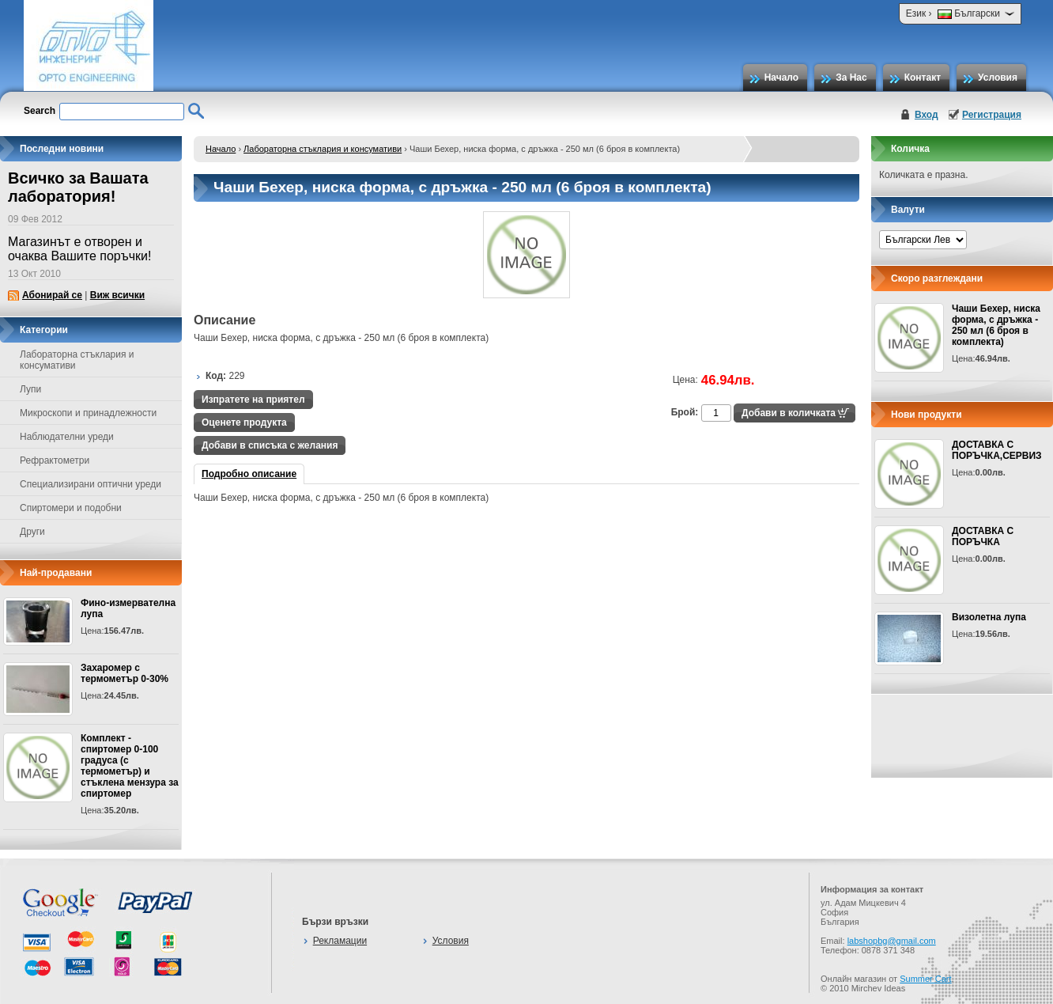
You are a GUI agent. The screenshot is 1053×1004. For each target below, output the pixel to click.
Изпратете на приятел (253, 399)
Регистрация (991, 114)
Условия (997, 77)
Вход (926, 114)
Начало (781, 77)
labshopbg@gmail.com (891, 940)
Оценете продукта (244, 422)
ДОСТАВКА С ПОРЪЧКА (982, 536)
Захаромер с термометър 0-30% (124, 673)
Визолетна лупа (989, 617)
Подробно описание (249, 473)
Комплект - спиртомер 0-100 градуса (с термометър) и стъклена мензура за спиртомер (130, 766)
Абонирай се (52, 295)
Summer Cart (925, 978)
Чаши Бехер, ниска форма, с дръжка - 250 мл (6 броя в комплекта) (996, 325)
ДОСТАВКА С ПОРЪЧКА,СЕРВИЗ (997, 450)
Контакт (922, 77)
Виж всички (117, 295)
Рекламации (340, 940)
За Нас (851, 77)
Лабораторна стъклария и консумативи (322, 148)
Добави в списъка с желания (270, 445)
